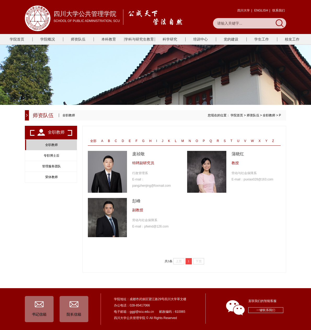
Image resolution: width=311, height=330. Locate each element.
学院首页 (17, 39)
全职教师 (269, 115)
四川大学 (243, 10)
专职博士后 (51, 155)
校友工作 (292, 39)
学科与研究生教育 (139, 39)
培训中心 (200, 39)
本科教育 (108, 39)
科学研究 (170, 39)
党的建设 (231, 39)
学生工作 (261, 39)
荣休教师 (51, 177)
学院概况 (47, 39)
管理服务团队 (51, 166)
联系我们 (278, 10)
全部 (93, 141)
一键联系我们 (265, 310)
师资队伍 (78, 39)
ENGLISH (261, 10)
